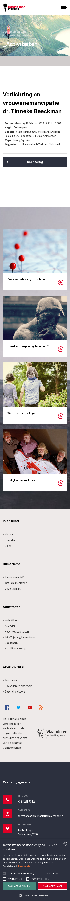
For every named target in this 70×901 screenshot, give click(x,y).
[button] (35, 895)
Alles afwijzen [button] (52, 886)
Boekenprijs (11, 643)
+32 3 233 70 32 (26, 802)
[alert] (35, 870)
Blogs (7, 546)
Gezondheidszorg (14, 692)
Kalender (9, 540)
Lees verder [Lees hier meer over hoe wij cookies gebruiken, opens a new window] (24, 866)
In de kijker (10, 621)
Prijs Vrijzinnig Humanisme (19, 637)
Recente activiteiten (16, 632)
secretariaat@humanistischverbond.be (40, 816)
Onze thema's (12, 589)
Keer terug (35, 162)
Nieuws (8, 535)
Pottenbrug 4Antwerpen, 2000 (28, 832)
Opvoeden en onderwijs (17, 686)
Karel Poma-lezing (14, 649)
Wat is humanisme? (15, 583)
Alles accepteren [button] (19, 886)
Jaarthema (10, 680)
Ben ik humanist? (13, 577)
